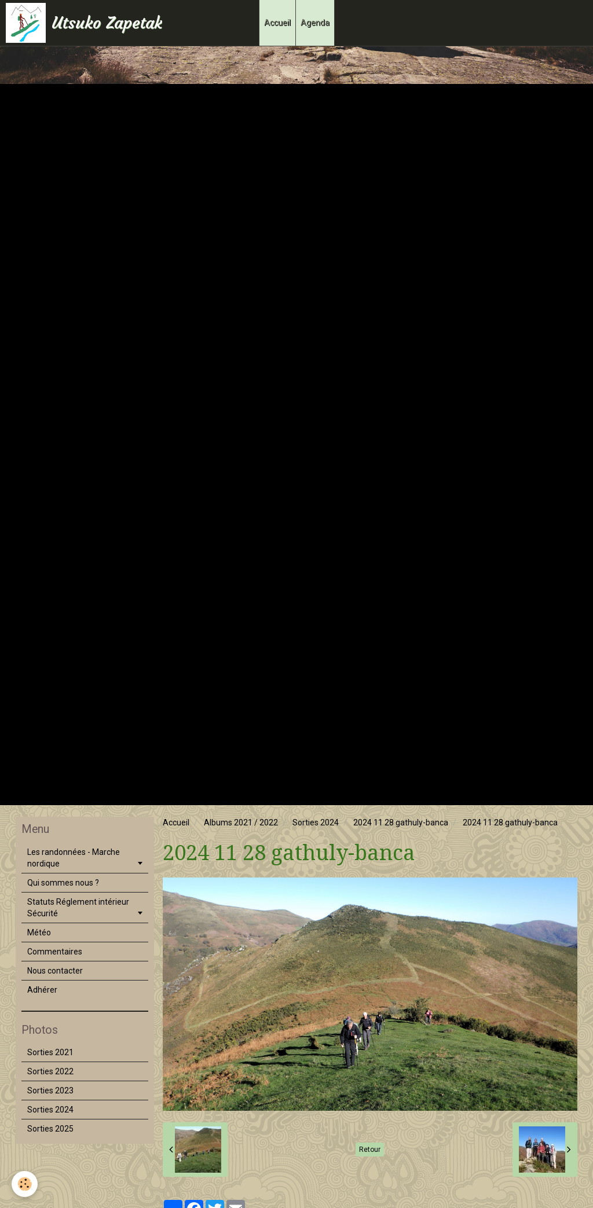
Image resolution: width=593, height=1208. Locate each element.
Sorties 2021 (50, 1052)
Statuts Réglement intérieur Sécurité (78, 907)
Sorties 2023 (50, 1090)
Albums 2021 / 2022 (241, 822)
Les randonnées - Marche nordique (73, 857)
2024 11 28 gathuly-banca (400, 822)
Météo (39, 932)
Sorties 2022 (50, 1071)
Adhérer (42, 989)
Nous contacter (55, 970)
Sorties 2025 (50, 1128)
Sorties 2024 (315, 822)
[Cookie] (25, 1184)
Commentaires (54, 951)
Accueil (277, 22)
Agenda (315, 22)
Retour (369, 1149)
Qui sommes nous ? (63, 882)
